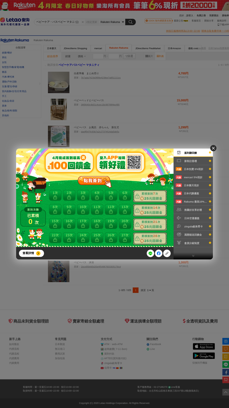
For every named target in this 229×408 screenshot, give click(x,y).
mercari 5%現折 (193, 177)
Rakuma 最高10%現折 (193, 201)
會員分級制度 (193, 243)
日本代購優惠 (193, 193)
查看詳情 (28, 253)
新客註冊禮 (193, 161)
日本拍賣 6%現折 (193, 169)
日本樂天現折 (193, 185)
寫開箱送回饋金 (193, 234)
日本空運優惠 (193, 218)
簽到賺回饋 (193, 152)
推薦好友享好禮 (193, 209)
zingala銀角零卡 (193, 226)
